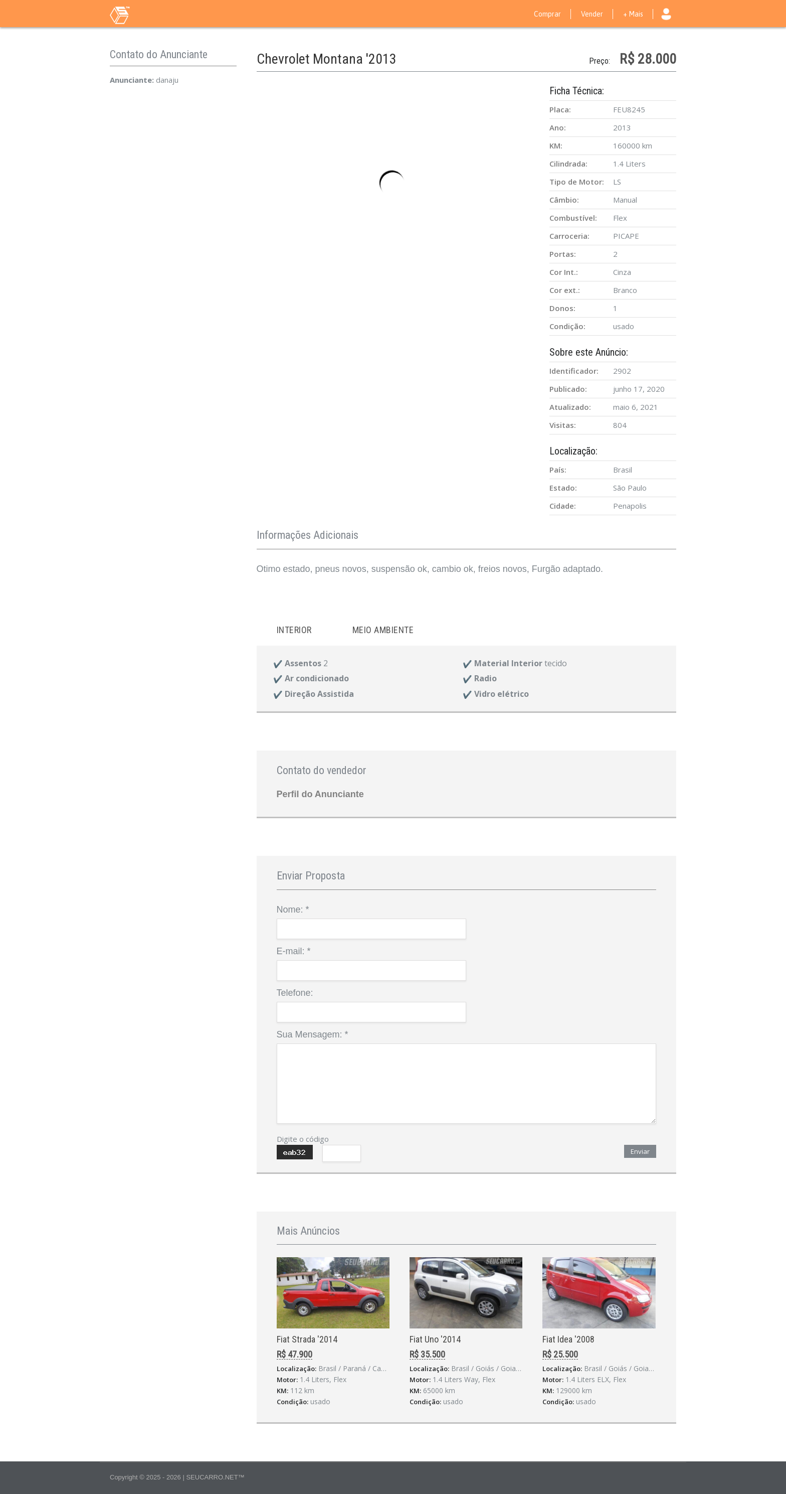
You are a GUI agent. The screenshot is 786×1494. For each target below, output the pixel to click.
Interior (294, 630)
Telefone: (295, 993)
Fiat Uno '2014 (435, 1339)
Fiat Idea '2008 (568, 1339)
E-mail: (294, 951)
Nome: (293, 910)
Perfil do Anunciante (320, 794)
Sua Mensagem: (312, 1034)
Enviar (640, 1151)
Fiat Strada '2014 (307, 1339)
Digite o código (303, 1139)
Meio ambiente (383, 630)
